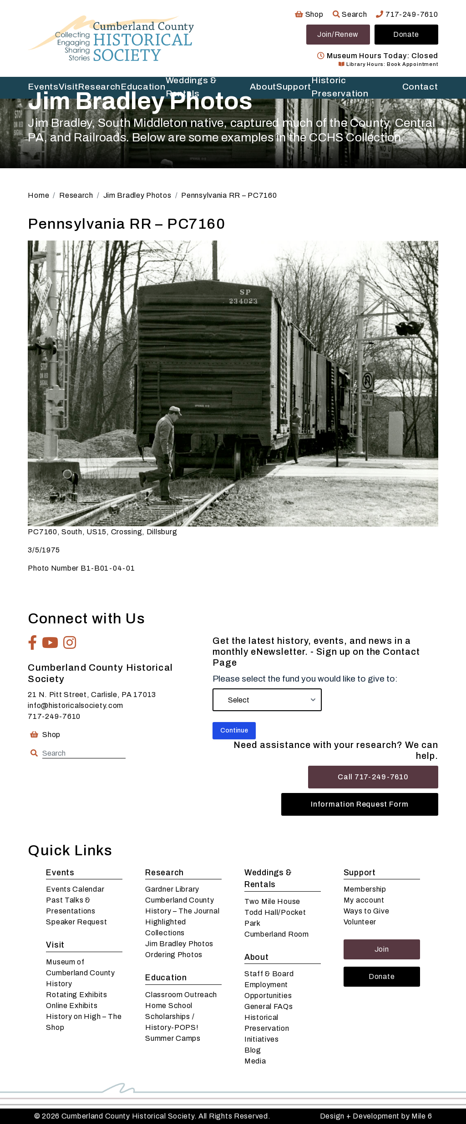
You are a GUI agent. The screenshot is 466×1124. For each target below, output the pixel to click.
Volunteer (360, 922)
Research (164, 872)
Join (382, 949)
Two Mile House (272, 901)
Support (360, 872)
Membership (365, 889)
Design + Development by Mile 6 (376, 1116)
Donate (406, 34)
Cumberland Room (276, 934)
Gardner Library (172, 889)
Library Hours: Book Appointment (388, 64)
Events (60, 872)
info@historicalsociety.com (75, 705)
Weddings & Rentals (268, 878)
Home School (168, 1005)
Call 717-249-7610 (373, 777)
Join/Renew (338, 34)
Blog (252, 1050)
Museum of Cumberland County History (80, 973)
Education (166, 977)
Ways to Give (367, 911)
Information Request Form (359, 804)
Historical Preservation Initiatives (266, 1028)
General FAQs (268, 1006)
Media (255, 1061)
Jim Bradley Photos (179, 944)
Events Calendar (75, 889)
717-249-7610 (407, 14)
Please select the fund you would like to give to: (305, 678)
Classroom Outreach (181, 995)
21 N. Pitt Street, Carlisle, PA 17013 (92, 694)
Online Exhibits (71, 1005)
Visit (55, 945)
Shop (309, 14)
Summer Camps (173, 1038)
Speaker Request (76, 922)
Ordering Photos (174, 954)
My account (364, 900)
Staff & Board (269, 974)
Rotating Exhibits (76, 995)
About (256, 957)
